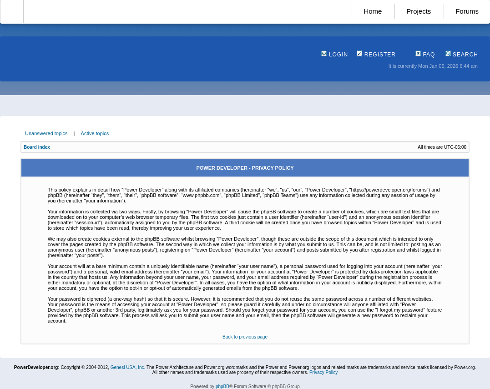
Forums (467, 11)
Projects (418, 11)
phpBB (222, 386)
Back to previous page (245, 336)
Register (376, 54)
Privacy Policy (323, 372)
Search (461, 54)
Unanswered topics (46, 133)
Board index (37, 147)
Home (373, 11)
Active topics (95, 133)
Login (334, 54)
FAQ (425, 54)
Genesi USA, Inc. (128, 367)
